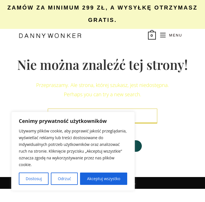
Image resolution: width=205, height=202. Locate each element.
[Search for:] (184, 35)
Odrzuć (64, 178)
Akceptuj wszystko (103, 178)
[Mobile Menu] (169, 35)
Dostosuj (34, 178)
